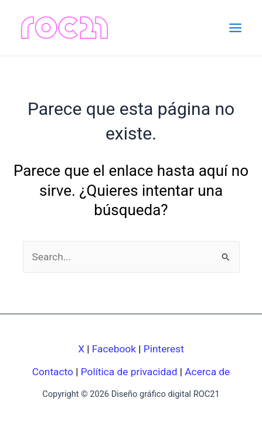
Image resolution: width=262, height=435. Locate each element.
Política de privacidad (129, 372)
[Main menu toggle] (235, 28)
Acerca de (207, 372)
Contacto (52, 372)
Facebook (114, 349)
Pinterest (164, 349)
